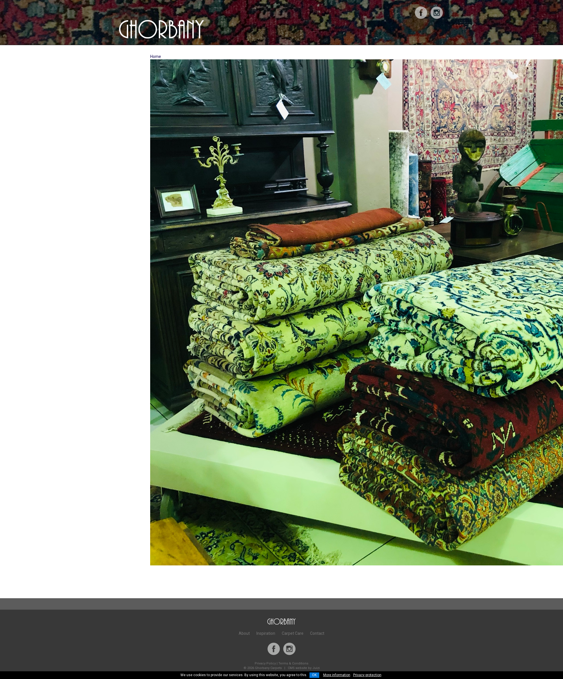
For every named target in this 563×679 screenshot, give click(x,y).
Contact (317, 633)
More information (336, 675)
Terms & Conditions (293, 663)
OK (314, 675)
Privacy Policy (265, 663)
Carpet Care (292, 633)
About (244, 633)
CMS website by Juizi (304, 668)
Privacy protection (367, 675)
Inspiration (265, 633)
